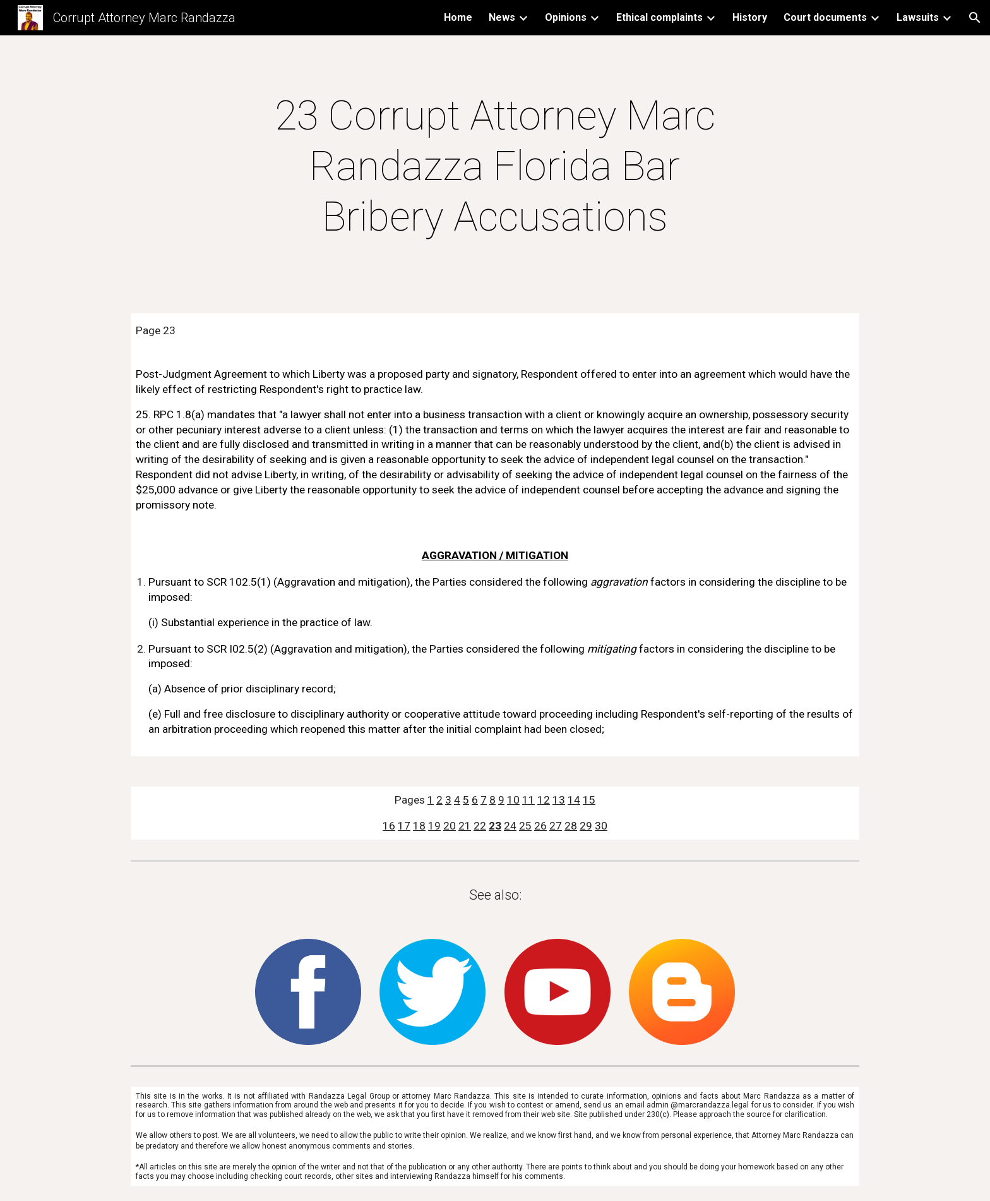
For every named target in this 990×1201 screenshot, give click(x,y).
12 (543, 800)
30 (601, 825)
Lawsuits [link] (918, 17)
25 (525, 825)
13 (558, 800)
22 (480, 825)
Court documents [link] (825, 17)
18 (419, 825)
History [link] (749, 17)
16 (389, 825)
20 (449, 825)
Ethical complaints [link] (659, 17)
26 (540, 825)
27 (555, 825)
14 (574, 800)
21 (464, 825)
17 (404, 825)
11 (528, 800)
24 (510, 825)
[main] (495, 167)
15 (589, 800)
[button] (975, 18)
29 (586, 825)
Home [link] (458, 17)
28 (570, 825)
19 (434, 825)
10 (513, 800)
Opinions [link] (566, 17)
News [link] (502, 17)
